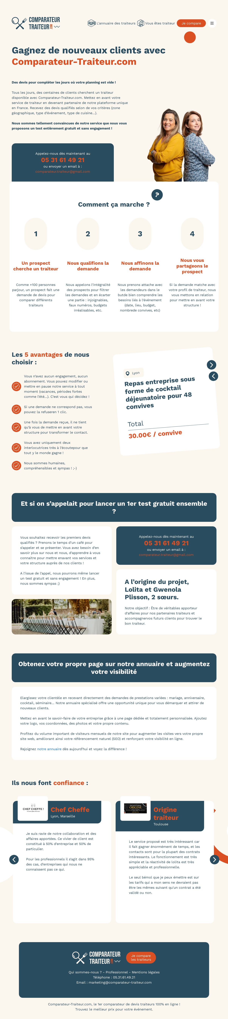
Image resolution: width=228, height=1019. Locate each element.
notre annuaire (49, 749)
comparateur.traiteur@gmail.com (62, 171)
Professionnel (117, 972)
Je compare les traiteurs (141, 957)
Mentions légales (146, 972)
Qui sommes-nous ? (85, 972)
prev (214, 376)
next (212, 365)
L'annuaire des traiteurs (111, 23)
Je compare (191, 23)
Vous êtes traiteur (156, 23)
